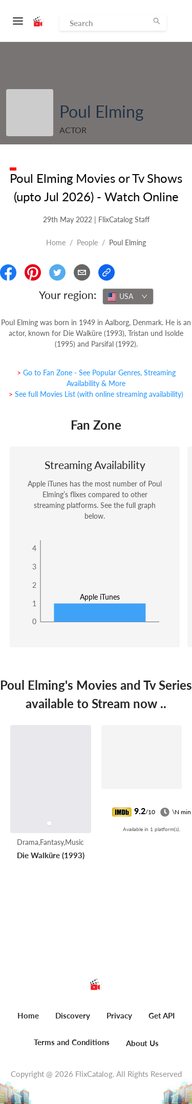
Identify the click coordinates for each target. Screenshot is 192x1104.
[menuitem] (28, 1021)
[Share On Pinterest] (33, 272)
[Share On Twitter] (57, 272)
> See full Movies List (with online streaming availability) (96, 394)
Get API (161, 1015)
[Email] (82, 272)
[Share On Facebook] (8, 272)
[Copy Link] (106, 272)
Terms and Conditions (72, 1042)
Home (56, 242)
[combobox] (128, 296)
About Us (142, 1043)
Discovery (72, 1015)
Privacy (119, 1015)
